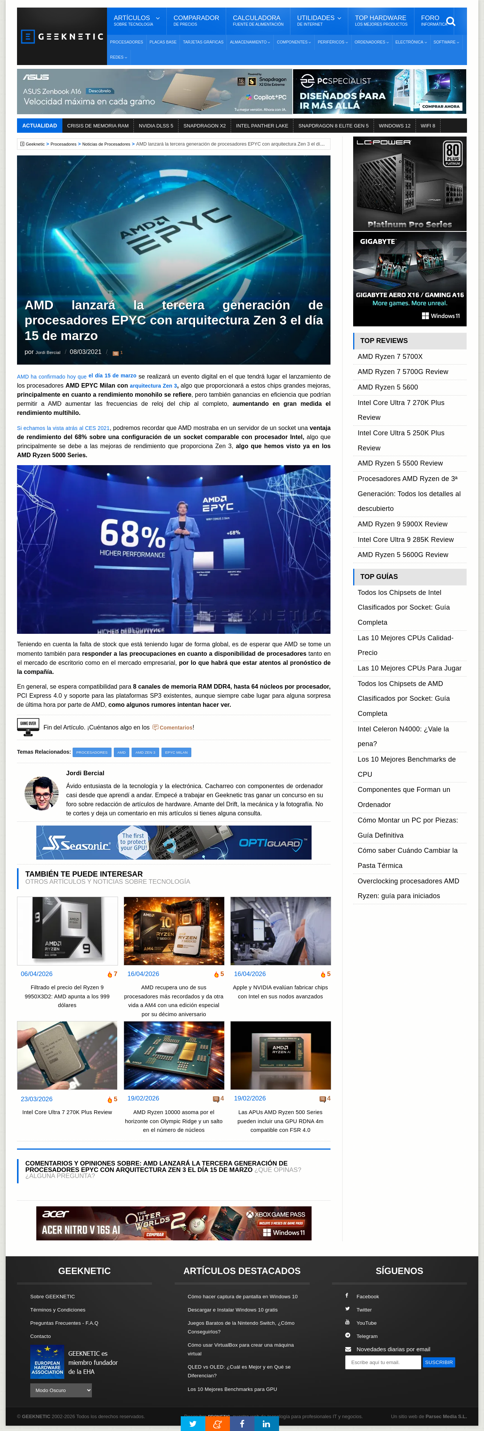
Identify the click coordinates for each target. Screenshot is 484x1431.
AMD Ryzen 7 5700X (385, 353)
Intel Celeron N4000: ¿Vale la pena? (404, 530)
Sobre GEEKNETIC (55, 1297)
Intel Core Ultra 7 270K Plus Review (67, 1118)
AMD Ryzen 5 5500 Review (393, 397)
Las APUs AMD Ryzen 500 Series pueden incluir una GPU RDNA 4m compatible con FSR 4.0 (280, 1121)
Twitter (359, 1310)
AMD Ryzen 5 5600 (383, 371)
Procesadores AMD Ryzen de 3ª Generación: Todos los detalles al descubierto (400, 413)
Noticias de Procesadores (116, 144)
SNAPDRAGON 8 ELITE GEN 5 (333, 126)
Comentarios (178, 727)
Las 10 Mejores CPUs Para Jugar (401, 504)
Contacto (42, 1336)
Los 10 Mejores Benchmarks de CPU (405, 539)
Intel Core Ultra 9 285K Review (397, 439)
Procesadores (126, 42)
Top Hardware (381, 20)
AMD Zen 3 (152, 752)
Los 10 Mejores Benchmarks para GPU (238, 1398)
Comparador (196, 20)
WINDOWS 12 (395, 126)
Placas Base (163, 42)
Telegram (362, 1336)
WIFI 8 (428, 126)
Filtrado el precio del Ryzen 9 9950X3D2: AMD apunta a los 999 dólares (67, 996)
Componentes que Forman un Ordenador (411, 548)
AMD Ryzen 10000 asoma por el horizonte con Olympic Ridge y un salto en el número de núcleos (173, 1121)
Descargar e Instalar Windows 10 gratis (239, 1319)
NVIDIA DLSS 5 (156, 126)
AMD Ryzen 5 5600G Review (395, 448)
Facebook (363, 1297)
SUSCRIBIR (363, 1377)
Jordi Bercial (53, 352)
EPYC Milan (186, 752)
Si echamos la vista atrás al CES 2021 (71, 427)
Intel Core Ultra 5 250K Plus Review (404, 388)
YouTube (362, 1323)
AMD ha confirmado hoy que (83, 376)
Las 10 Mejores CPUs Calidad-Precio (406, 496)
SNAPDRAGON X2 (204, 126)
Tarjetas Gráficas (203, 42)
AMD (126, 752)
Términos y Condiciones (61, 1310)
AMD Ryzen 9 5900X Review (395, 431)
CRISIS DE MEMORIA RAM (98, 126)
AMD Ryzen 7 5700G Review (395, 362)
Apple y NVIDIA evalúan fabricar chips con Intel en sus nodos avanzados (280, 996)
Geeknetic (37, 144)
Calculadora (258, 20)
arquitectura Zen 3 (170, 385)
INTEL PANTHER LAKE (262, 126)
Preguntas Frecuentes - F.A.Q (68, 1323)
